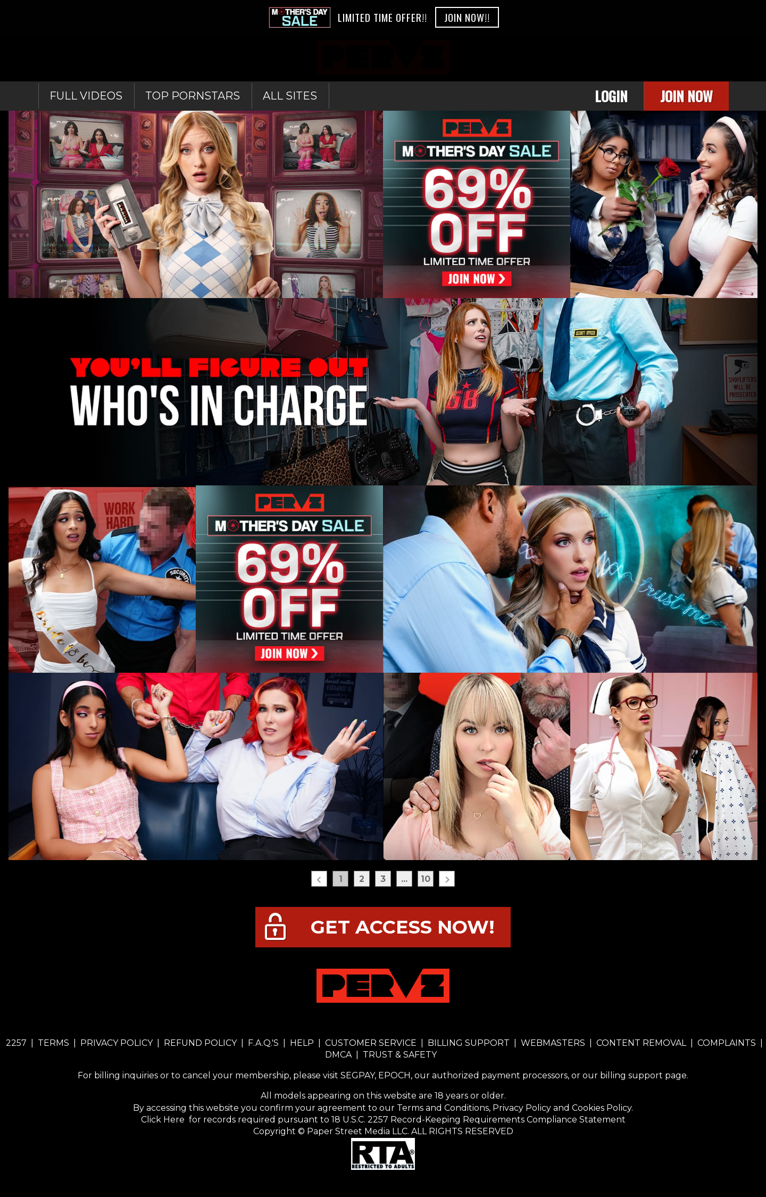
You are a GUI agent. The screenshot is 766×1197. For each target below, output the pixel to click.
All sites (290, 95)
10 (425, 879)
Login (611, 96)
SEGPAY (357, 1075)
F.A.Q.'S (263, 1043)
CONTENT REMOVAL (641, 1043)
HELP (302, 1043)
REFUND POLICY (200, 1043)
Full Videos (85, 95)
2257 (16, 1043)
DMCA (339, 1055)
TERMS (53, 1043)
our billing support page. (635, 1075)
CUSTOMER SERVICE (371, 1043)
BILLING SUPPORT (469, 1043)
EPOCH (394, 1075)
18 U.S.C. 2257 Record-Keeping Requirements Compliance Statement (477, 1120)
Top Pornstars (192, 95)
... (404, 879)
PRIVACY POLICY (116, 1043)
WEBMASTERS (553, 1043)
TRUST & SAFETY (400, 1055)
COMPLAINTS (726, 1043)
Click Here (164, 1120)
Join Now (686, 96)
